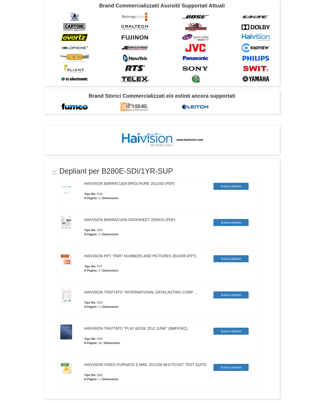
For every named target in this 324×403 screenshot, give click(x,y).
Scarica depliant (231, 186)
